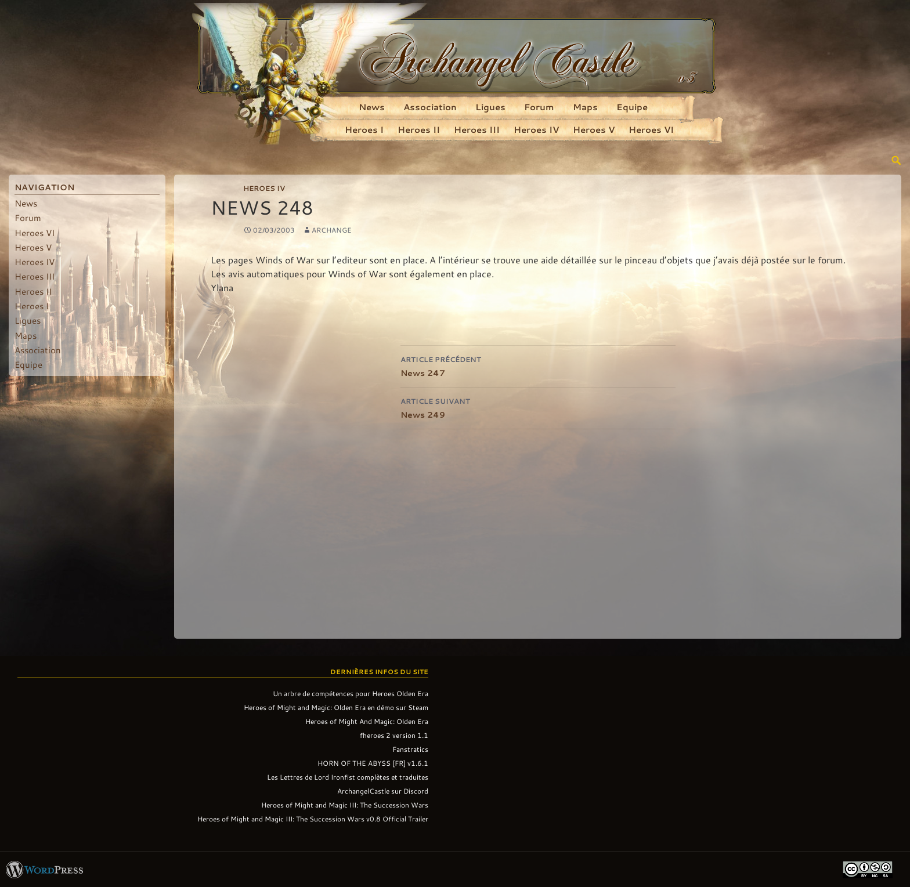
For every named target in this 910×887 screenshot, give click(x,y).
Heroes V (594, 129)
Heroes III (477, 129)
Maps (585, 107)
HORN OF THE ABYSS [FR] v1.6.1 (372, 762)
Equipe (632, 107)
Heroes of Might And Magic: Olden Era (366, 721)
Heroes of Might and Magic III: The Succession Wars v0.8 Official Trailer (312, 818)
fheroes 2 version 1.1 (394, 735)
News (372, 107)
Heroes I (364, 129)
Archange (332, 229)
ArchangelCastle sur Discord (382, 790)
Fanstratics (410, 749)
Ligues (490, 107)
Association (430, 107)
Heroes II (419, 129)
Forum (539, 107)
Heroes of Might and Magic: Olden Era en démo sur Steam (336, 707)
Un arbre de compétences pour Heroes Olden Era (350, 693)
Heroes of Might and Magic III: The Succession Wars (344, 804)
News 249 (538, 407)
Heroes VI (651, 129)
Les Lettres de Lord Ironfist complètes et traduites (347, 776)
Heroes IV (536, 129)
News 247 (538, 365)
